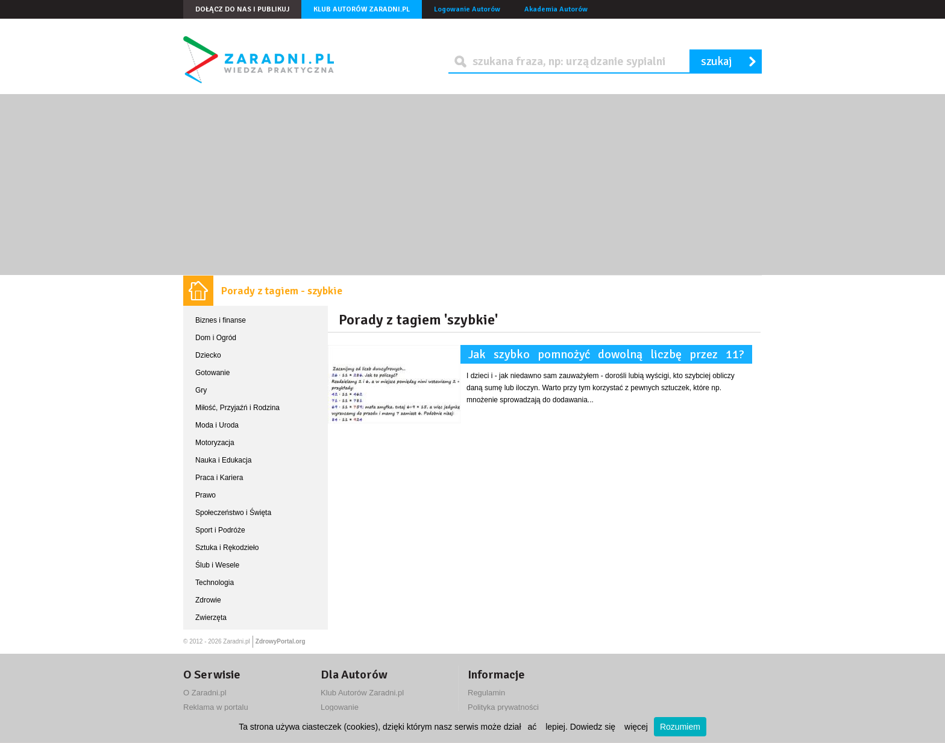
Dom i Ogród (215, 338)
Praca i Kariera (219, 477)
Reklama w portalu (215, 707)
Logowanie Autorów (467, 9)
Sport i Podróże (220, 530)
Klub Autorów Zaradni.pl (361, 9)
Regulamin (486, 692)
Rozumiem (680, 727)
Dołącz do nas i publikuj (242, 9)
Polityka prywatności (503, 707)
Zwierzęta (211, 617)
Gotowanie (212, 372)
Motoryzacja (214, 442)
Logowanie (340, 707)
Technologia (214, 582)
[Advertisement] (472, 184)
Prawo (205, 495)
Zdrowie (208, 600)
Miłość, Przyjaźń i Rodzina (237, 407)
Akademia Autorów (556, 9)
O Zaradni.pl (205, 692)
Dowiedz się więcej (609, 727)
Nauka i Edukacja (223, 460)
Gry (201, 390)
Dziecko (208, 355)
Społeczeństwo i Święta (233, 512)
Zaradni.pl (236, 641)
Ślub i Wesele (217, 565)
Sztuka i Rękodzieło (227, 547)
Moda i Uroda (217, 425)
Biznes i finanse (220, 320)
